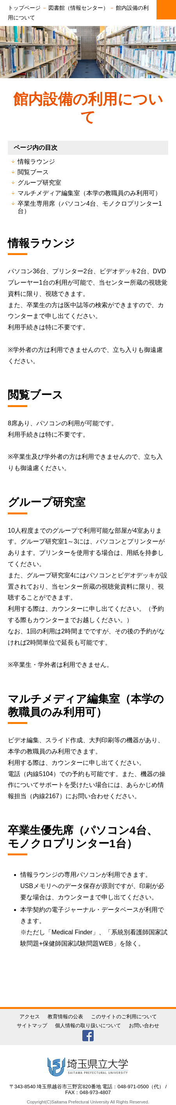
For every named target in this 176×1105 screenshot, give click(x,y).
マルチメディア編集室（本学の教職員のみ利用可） (89, 193)
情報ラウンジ (36, 161)
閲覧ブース (33, 172)
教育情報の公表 (65, 1016)
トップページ (24, 8)
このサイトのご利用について (124, 1016)
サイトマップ (32, 1025)
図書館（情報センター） (78, 8)
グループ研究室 (39, 182)
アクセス (30, 1016)
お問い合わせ (144, 1025)
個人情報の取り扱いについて (88, 1025)
